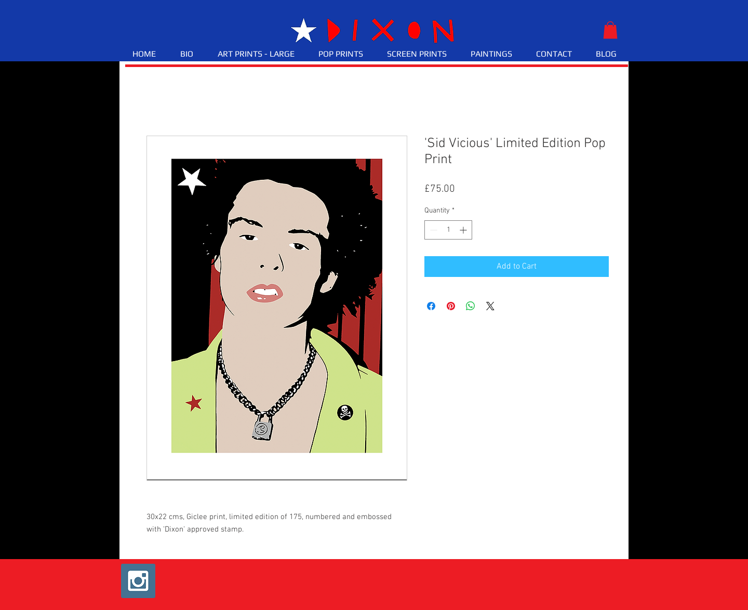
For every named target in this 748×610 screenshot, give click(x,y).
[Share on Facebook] (431, 306)
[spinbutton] (448, 230)
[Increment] (464, 230)
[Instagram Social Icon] (138, 581)
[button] (610, 29)
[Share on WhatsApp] (470, 306)
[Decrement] (432, 230)
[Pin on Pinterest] (451, 306)
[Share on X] (490, 306)
